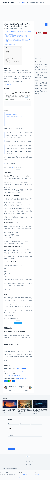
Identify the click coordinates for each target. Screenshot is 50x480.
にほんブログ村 (29, 458)
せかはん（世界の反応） (9, 2)
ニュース (7, 49)
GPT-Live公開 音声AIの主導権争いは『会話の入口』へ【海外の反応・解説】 (41, 66)
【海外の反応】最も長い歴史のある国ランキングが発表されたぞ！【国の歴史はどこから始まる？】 (18, 39)
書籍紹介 (28, 2)
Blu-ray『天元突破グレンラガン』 (12, 62)
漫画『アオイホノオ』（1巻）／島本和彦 (13, 61)
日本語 (41, 2)
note (12, 167)
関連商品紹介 (8, 60)
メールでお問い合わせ (23, 474)
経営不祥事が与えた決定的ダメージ (12, 57)
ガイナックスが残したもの (11, 58)
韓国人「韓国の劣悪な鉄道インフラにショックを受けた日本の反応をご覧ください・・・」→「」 (17, 37)
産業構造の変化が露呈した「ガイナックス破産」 (14, 53)
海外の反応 (24, 2)
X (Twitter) (37, 474)
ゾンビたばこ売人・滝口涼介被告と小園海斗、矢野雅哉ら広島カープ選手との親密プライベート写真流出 (18, 31)
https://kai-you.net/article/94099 (21, 378)
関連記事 (8, 50)
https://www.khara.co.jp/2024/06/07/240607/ (23, 371)
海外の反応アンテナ (39, 58)
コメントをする (10, 435)
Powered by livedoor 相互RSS (10, 44)
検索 (36, 22)
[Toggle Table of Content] (21, 47)
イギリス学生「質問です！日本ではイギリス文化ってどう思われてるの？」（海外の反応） (17, 36)
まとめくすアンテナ (29, 461)
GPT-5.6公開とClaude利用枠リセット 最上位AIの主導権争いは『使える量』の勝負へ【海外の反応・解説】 (25, 410)
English (44, 2)
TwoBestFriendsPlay (19, 116)
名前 (9, 423)
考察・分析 (7, 52)
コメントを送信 (11, 449)
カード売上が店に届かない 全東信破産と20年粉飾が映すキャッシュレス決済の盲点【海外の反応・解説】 (40, 410)
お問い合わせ (37, 2)
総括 (6, 59)
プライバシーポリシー (23, 478)
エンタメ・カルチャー (19, 28)
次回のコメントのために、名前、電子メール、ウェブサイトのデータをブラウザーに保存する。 (21, 446)
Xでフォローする (18, 322)
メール (21, 423)
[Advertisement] (25, 12)
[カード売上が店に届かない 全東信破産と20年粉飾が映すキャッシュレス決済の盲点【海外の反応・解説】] (40, 404)
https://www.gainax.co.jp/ (22, 368)
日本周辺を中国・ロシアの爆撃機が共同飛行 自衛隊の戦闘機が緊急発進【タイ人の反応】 (16, 35)
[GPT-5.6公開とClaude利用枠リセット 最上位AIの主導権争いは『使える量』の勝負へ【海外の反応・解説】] (25, 404)
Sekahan (16, 468)
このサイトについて (32, 2)
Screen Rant (9, 84)
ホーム (20, 2)
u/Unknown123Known (10, 116)
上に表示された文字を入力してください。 (14, 431)
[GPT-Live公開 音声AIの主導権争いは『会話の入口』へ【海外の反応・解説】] (10, 404)
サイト (32, 423)
